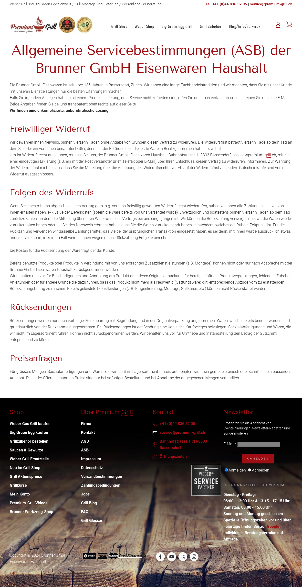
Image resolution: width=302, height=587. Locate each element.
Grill (127, 411)
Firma (86, 423)
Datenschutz (92, 467)
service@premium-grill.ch (271, 4)
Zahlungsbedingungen (100, 485)
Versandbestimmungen (101, 476)
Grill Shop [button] (119, 27)
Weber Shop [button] (144, 27)
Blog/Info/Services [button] (244, 27)
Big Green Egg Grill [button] (177, 27)
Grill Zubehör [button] (211, 27)
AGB (85, 441)
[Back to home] (51, 25)
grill (268, 155)
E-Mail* (229, 444)
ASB (85, 450)
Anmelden (258, 458)
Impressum (91, 459)
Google (273, 526)
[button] (13, 573)
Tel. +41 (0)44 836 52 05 (226, 4)
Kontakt (88, 432)
